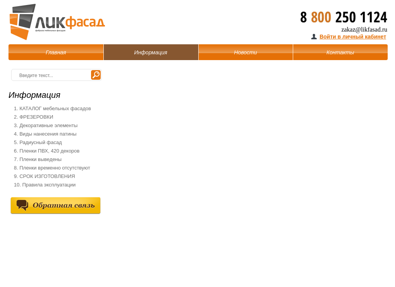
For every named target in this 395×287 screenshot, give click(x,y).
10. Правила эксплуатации (45, 185)
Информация (150, 52)
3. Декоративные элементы (46, 125)
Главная (56, 52)
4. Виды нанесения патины (45, 134)
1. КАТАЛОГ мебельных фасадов (52, 108)
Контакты (340, 52)
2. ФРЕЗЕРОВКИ (33, 117)
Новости (245, 52)
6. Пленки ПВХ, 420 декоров (46, 151)
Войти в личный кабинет (352, 37)
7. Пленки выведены (38, 159)
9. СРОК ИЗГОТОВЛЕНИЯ (44, 176)
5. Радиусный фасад (38, 142)
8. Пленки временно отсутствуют (52, 168)
